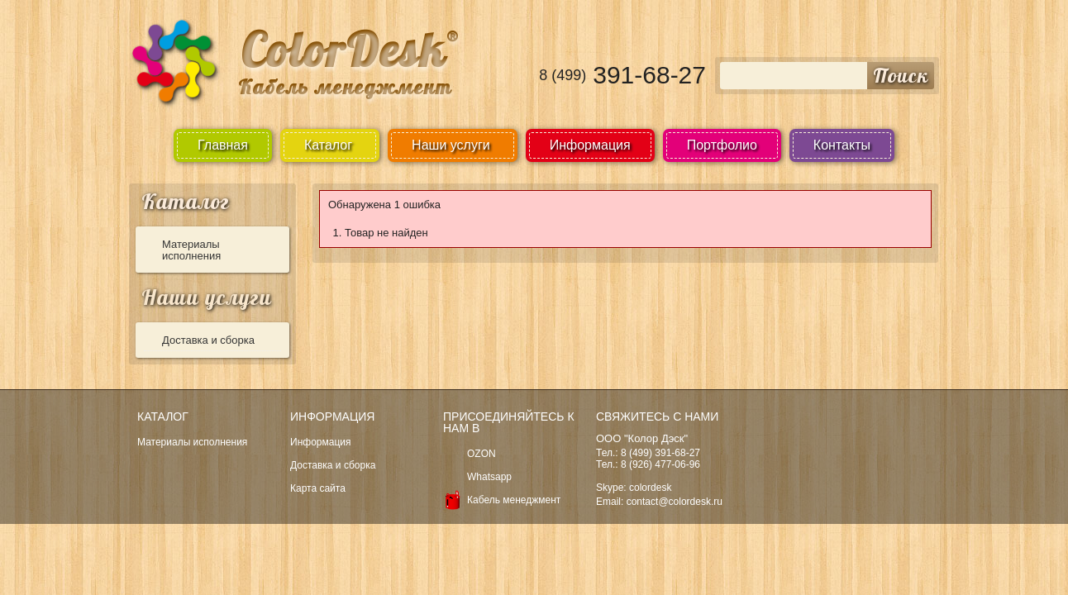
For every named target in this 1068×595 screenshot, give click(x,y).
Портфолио (722, 145)
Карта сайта (318, 488)
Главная (223, 145)
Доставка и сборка (208, 340)
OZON (481, 453)
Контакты (841, 145)
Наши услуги (206, 297)
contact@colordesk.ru (674, 501)
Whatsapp (489, 477)
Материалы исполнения (191, 250)
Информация (590, 145)
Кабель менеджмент (513, 500)
